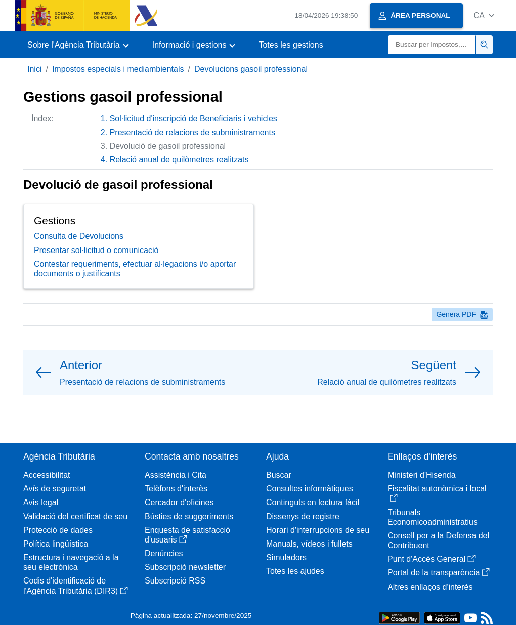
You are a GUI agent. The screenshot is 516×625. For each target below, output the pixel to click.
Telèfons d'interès (176, 488)
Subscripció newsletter (185, 567)
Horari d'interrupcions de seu (317, 530)
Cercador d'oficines (179, 502)
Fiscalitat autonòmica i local (437, 493)
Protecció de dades (58, 530)
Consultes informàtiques (309, 488)
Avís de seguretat (54, 488)
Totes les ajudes (295, 571)
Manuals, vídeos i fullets (309, 543)
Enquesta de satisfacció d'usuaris (187, 535)
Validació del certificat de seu (75, 516)
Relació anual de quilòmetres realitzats (179, 159)
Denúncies (164, 553)
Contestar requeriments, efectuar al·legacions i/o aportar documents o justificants (135, 269)
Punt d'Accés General (432, 559)
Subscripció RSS (175, 580)
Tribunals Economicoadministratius (433, 517)
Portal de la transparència (439, 572)
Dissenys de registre (302, 516)
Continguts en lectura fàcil (312, 502)
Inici (34, 69)
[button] (484, 15)
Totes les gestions (291, 44)
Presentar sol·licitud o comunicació (96, 250)
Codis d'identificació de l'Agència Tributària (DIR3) (75, 585)
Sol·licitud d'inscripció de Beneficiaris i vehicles (193, 118)
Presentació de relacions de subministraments (192, 132)
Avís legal (40, 502)
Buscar (278, 475)
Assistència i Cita (175, 475)
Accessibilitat (46, 475)
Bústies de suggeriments (189, 516)
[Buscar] (432, 44)
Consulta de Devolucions (78, 236)
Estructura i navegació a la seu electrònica (71, 562)
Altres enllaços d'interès (430, 586)
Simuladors (286, 557)
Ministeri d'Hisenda (422, 475)
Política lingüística (55, 543)
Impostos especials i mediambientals (118, 69)
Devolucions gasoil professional (251, 69)
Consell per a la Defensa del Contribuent (438, 540)
